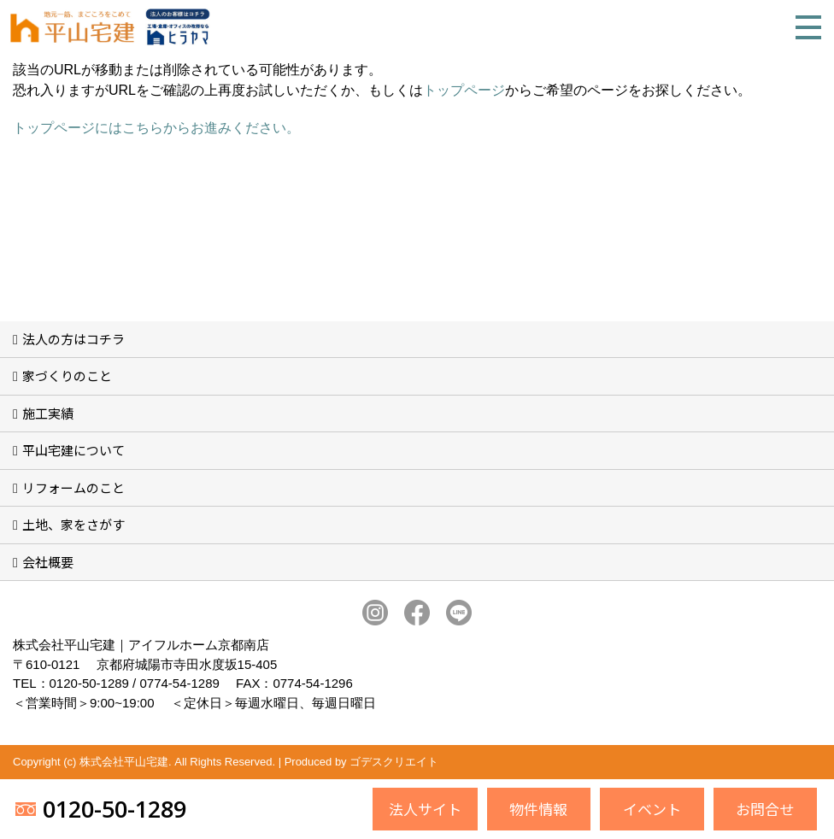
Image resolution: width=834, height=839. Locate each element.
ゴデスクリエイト (393, 761)
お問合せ (765, 808)
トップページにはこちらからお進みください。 (156, 127)
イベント (652, 808)
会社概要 (47, 562)
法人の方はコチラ (73, 339)
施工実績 (47, 413)
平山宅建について (73, 450)
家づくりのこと (67, 375)
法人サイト (425, 808)
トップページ (464, 90)
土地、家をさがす (73, 524)
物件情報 (538, 808)
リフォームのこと (73, 487)
